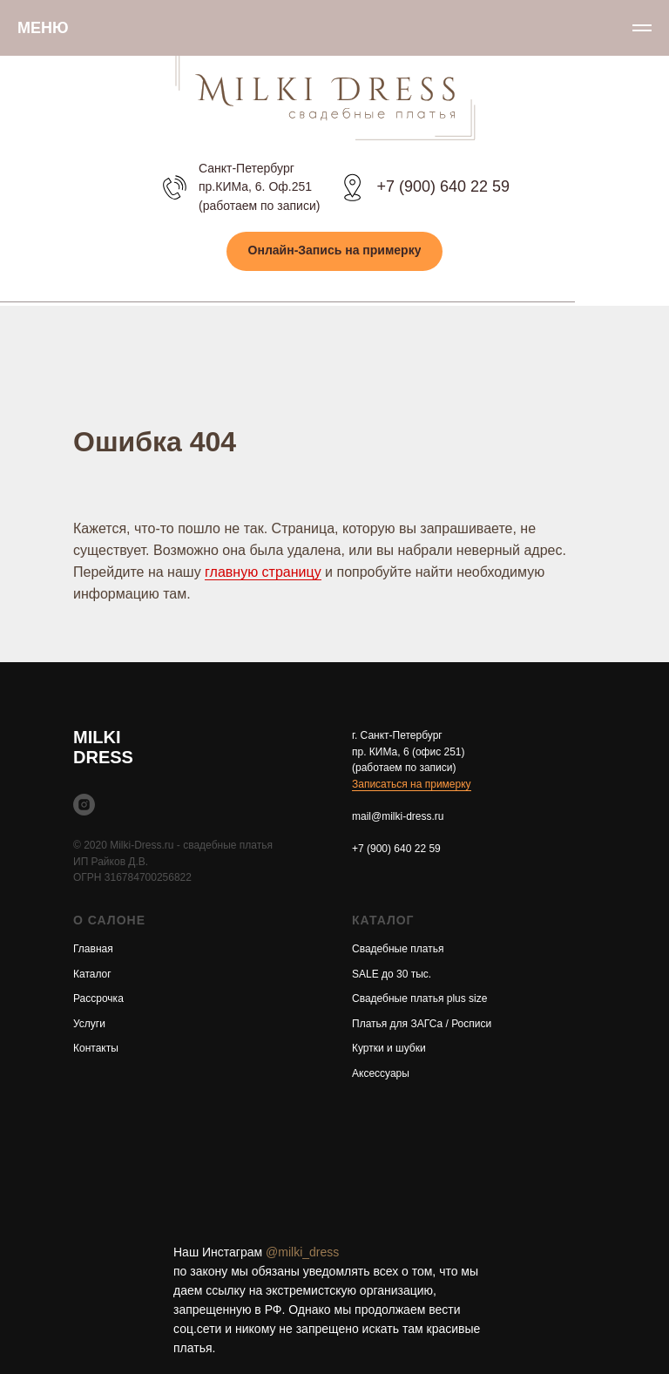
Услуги (89, 1024)
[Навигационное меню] (642, 27)
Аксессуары (380, 1073)
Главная (93, 949)
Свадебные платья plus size (419, 998)
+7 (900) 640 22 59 (443, 186)
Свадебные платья (397, 949)
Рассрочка (98, 998)
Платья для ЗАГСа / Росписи (421, 1024)
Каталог (92, 974)
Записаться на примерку (411, 784)
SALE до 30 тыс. (391, 974)
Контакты (95, 1048)
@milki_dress (302, 1252)
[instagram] (84, 805)
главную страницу (263, 572)
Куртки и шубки (389, 1048)
